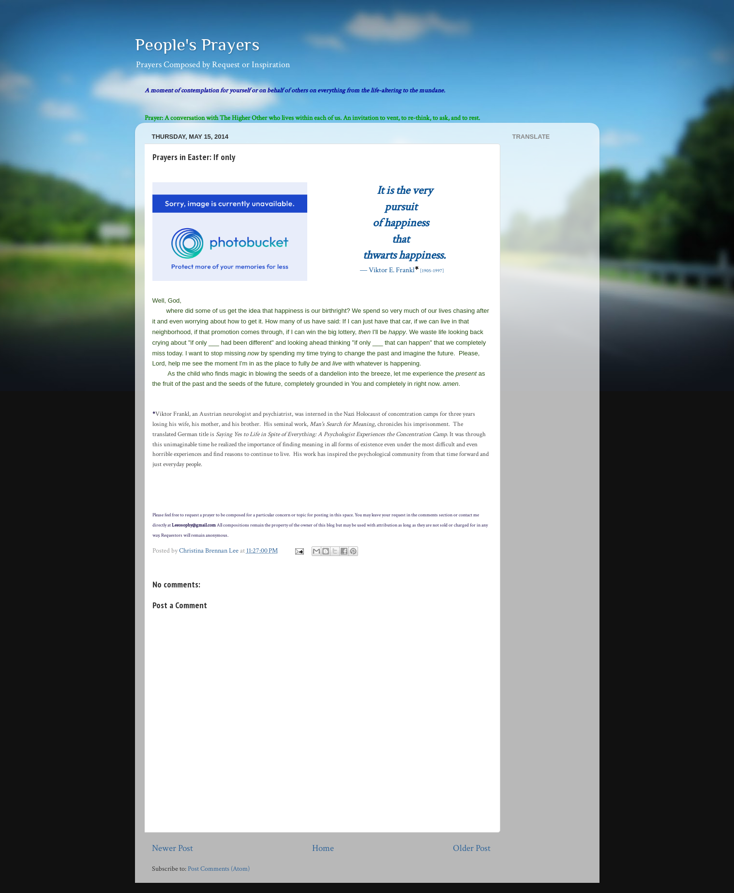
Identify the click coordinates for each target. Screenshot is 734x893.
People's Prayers (197, 44)
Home (323, 848)
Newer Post (172, 848)
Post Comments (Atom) (219, 868)
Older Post (472, 848)
